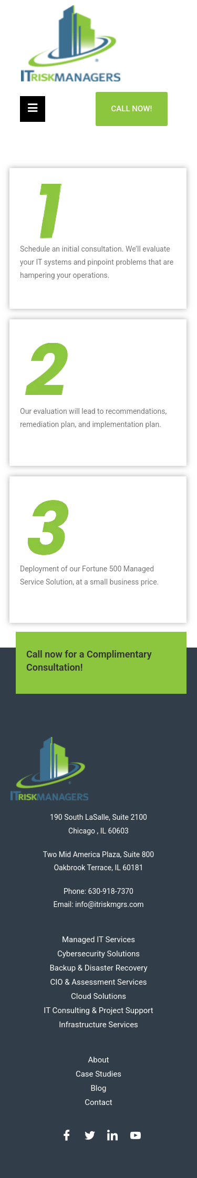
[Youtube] (133, 1136)
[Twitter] (87, 1136)
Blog (99, 1088)
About (98, 1060)
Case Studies (98, 1074)
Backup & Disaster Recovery (98, 968)
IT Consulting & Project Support (98, 1010)
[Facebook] (64, 1136)
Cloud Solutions (98, 996)
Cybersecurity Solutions (98, 953)
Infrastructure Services (98, 1024)
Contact (98, 1102)
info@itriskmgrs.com (109, 904)
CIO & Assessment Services (98, 982)
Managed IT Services (98, 939)
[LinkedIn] (110, 1136)
